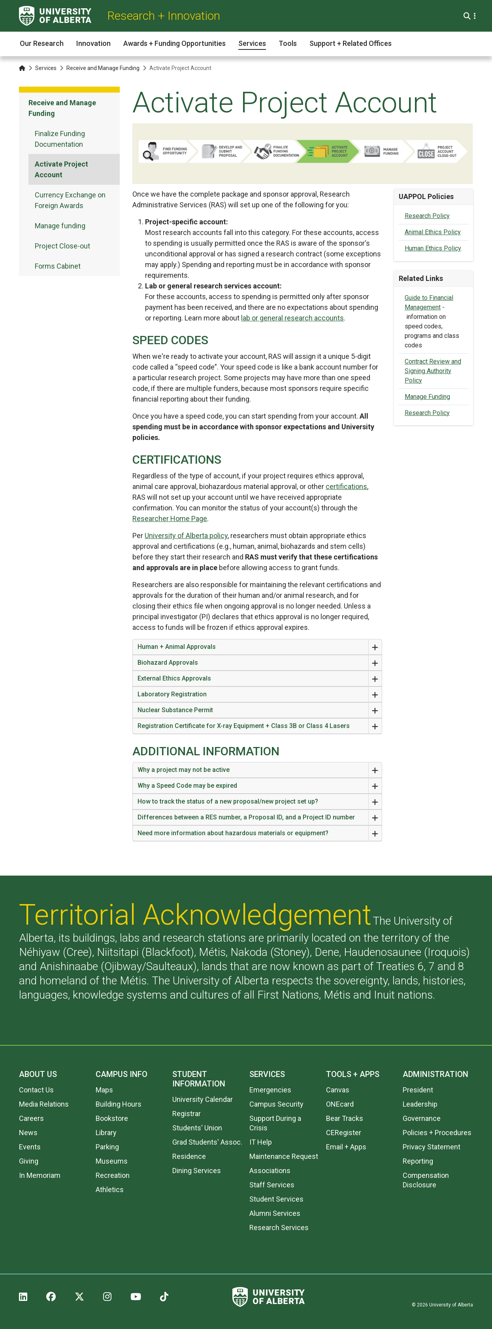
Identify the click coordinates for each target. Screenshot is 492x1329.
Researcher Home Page (169, 518)
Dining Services (196, 1170)
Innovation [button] (93, 43)
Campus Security (276, 1104)
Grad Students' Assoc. (207, 1142)
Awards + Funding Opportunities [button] (174, 43)
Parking (107, 1147)
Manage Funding (427, 396)
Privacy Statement (431, 1147)
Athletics (110, 1189)
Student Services (276, 1199)
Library (106, 1132)
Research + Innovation (163, 16)
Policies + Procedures (437, 1132)
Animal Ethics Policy (433, 232)
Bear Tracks (344, 1118)
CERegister (343, 1132)
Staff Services (271, 1185)
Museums (112, 1161)
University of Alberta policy (186, 535)
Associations (269, 1170)
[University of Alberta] (55, 16)
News (28, 1132)
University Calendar (202, 1099)
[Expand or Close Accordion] (375, 646)
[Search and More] (468, 16)
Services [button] (252, 43)
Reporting (418, 1161)
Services (46, 68)
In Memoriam (39, 1175)
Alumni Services (274, 1213)
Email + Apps (346, 1147)
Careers (31, 1118)
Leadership (420, 1104)
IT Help (260, 1142)
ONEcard (340, 1104)
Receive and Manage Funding (102, 68)
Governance (422, 1118)
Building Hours (118, 1104)
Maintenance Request (283, 1156)
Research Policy (427, 216)
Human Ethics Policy (433, 248)
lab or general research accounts (292, 318)
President (418, 1090)
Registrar (186, 1113)
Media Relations (44, 1104)
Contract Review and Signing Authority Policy (433, 371)
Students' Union (197, 1128)
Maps (104, 1090)
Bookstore (112, 1118)
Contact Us (36, 1090)
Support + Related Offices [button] (350, 43)
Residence (189, 1156)
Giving (28, 1161)
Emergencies (270, 1090)
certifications (346, 486)
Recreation (113, 1175)
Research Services (279, 1227)
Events (30, 1147)
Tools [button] (288, 43)
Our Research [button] (42, 43)
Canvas (337, 1090)
